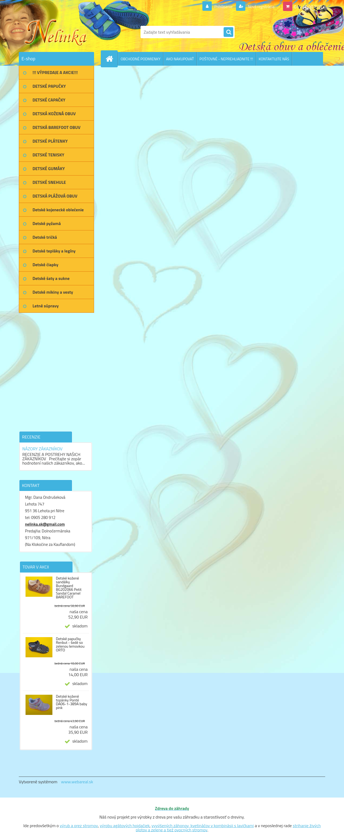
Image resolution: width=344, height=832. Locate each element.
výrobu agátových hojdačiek (124, 825)
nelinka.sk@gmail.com (45, 524)
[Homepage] (111, 58)
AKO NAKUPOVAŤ (180, 59)
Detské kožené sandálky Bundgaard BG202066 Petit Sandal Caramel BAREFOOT (69, 587)
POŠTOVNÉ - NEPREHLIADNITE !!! (226, 59)
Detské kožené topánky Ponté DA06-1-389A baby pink (71, 702)
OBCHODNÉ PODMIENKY (140, 59)
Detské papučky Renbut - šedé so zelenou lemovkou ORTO (70, 644)
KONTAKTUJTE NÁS (274, 59)
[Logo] (56, 32)
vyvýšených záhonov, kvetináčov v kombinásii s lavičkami (203, 825)
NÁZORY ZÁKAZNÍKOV (42, 448)
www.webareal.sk (77, 781)
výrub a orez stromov (79, 825)
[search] (228, 32)
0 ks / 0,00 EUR (308, 6)
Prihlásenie (220, 6)
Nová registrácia (259, 6)
